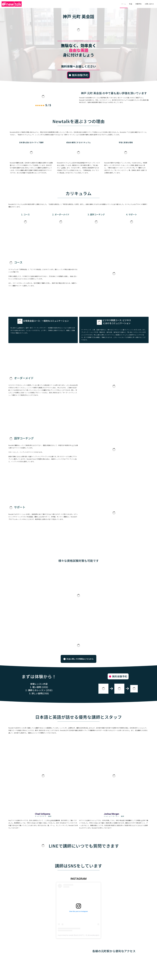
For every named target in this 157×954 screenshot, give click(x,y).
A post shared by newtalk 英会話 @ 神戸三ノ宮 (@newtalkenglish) (78, 935)
